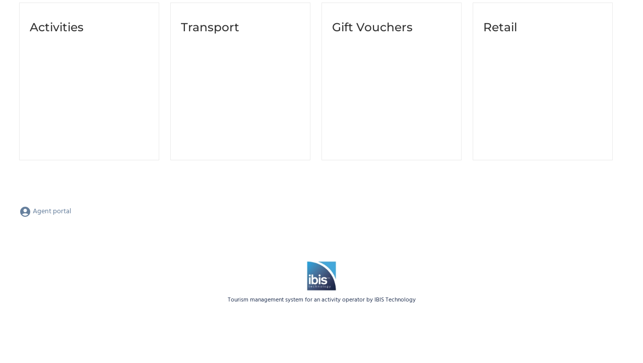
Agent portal (45, 211)
